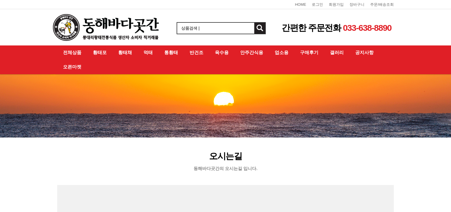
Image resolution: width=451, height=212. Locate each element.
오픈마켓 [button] (72, 66)
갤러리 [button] (337, 52)
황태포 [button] (100, 52)
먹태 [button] (148, 52)
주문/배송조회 (382, 4)
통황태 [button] (171, 52)
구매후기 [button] (309, 52)
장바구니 (356, 4)
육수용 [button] (222, 52)
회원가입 (336, 4)
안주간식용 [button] (251, 52)
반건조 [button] (196, 52)
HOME (300, 4)
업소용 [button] (281, 52)
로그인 (317, 4)
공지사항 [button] (364, 52)
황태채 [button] (125, 52)
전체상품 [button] (72, 52)
